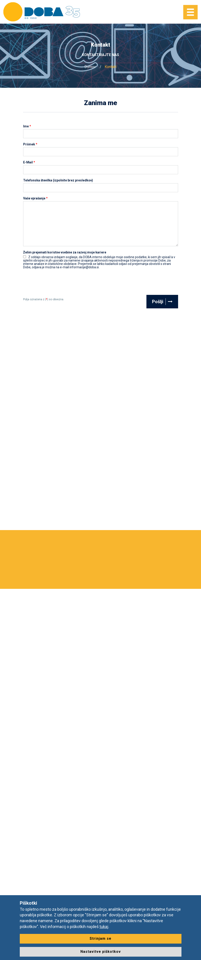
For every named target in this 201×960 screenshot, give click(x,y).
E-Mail (29, 162)
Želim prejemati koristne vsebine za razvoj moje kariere (64, 252)
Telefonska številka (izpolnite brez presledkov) (58, 180)
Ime (27, 126)
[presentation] (57, 284)
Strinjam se (100, 938)
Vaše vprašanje (35, 198)
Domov (90, 67)
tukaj (103, 926)
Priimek (30, 144)
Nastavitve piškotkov (100, 951)
